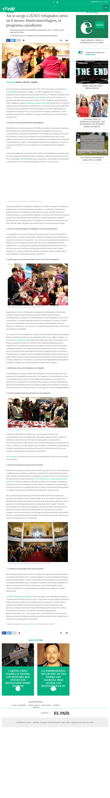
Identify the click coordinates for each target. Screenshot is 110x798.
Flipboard (33, 624)
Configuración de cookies (78, 722)
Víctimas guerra (34, 705)
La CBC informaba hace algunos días (20, 596)
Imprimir (61, 40)
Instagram (26, 624)
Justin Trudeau (40, 97)
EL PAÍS (61, 713)
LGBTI (21, 159)
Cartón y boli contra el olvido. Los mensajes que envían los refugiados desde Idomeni (18, 678)
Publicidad (36, 722)
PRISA (92, 722)
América (36, 707)
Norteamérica (46, 705)
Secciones (105, 7)
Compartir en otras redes (18, 40)
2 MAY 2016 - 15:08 (30, 82)
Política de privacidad (53, 722)
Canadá (14, 705)
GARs (44, 337)
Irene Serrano (11, 82)
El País (8, 2)
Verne (9, 8)
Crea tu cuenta (103, 2)
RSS (88, 722)
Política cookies (65, 722)
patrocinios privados (22, 340)
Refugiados (22, 705)
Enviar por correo (67, 40)
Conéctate (94, 2)
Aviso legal (43, 722)
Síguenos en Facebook (53, 2)
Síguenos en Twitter (57, 2)
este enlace (12, 456)
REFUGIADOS (10, 12)
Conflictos (56, 705)
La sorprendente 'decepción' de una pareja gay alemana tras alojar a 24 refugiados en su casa (53, 680)
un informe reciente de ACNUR (37, 103)
